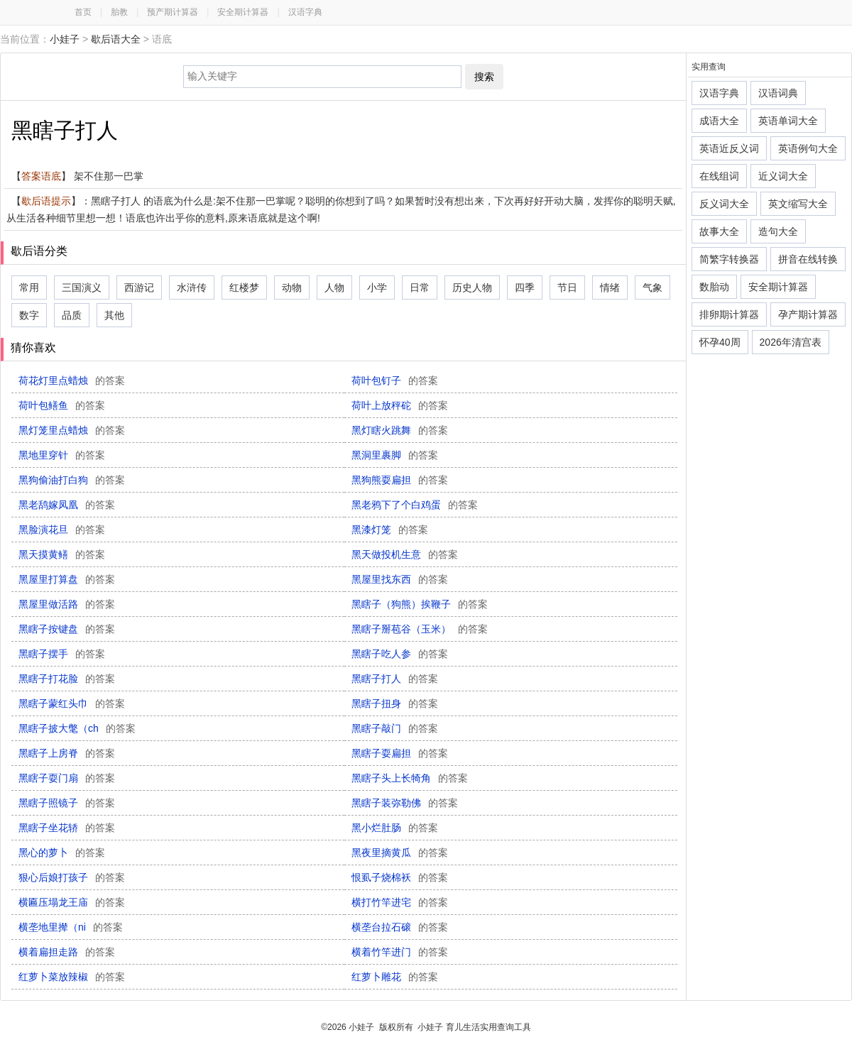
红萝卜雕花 (394, 976)
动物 (292, 287)
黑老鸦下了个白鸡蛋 (414, 504)
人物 (334, 287)
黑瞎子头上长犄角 (409, 778)
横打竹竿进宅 (399, 902)
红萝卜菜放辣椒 (71, 976)
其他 (114, 315)
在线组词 (719, 176)
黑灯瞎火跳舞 (399, 430)
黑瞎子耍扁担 (399, 753)
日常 (420, 287)
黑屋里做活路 (66, 604)
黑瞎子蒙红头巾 (71, 703)
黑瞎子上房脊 (66, 753)
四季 (525, 287)
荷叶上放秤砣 (399, 405)
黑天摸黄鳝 (61, 554)
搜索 (484, 76)
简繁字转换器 (729, 259)
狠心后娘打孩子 (71, 877)
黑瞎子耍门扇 (66, 778)
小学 (377, 287)
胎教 (119, 12)
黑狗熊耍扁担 (399, 480)
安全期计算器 (242, 12)
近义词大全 (783, 176)
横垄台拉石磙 (399, 927)
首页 (83, 12)
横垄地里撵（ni (70, 927)
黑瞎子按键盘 (66, 629)
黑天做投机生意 (404, 554)
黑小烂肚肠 (394, 827)
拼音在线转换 (808, 259)
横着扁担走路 (66, 952)
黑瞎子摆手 (61, 653)
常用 (29, 287)
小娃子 (65, 39)
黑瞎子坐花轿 (66, 827)
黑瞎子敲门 (394, 728)
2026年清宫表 (790, 342)
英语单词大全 (788, 120)
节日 (567, 287)
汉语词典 (778, 93)
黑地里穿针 (61, 455)
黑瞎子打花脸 (66, 678)
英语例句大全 (808, 148)
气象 (652, 287)
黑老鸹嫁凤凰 (66, 504)
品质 (72, 315)
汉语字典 (305, 12)
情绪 (610, 287)
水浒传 (192, 287)
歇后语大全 (116, 39)
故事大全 (719, 231)
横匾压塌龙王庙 (71, 902)
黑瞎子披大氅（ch (77, 728)
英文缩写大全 (798, 203)
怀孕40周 (720, 342)
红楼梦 (244, 287)
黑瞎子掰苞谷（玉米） (419, 629)
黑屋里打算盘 (66, 579)
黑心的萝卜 (61, 852)
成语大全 (719, 120)
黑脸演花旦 (61, 529)
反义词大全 (724, 203)
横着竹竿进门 (399, 952)
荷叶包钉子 (394, 380)
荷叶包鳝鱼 (61, 405)
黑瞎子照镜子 (66, 802)
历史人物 (472, 287)
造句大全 (778, 231)
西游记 (139, 287)
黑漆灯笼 (389, 529)
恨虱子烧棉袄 (399, 877)
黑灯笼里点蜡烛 (71, 430)
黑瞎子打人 (394, 678)
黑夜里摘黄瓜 (399, 852)
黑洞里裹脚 (394, 455)
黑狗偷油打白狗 (71, 480)
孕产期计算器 (808, 314)
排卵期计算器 (729, 314)
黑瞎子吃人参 (399, 653)
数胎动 (714, 286)
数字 (29, 315)
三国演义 (82, 287)
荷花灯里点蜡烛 (71, 380)
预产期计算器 (172, 12)
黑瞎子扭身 (394, 703)
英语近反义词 (729, 148)
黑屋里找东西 (399, 579)
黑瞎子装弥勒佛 (404, 802)
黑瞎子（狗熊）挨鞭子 (419, 604)
